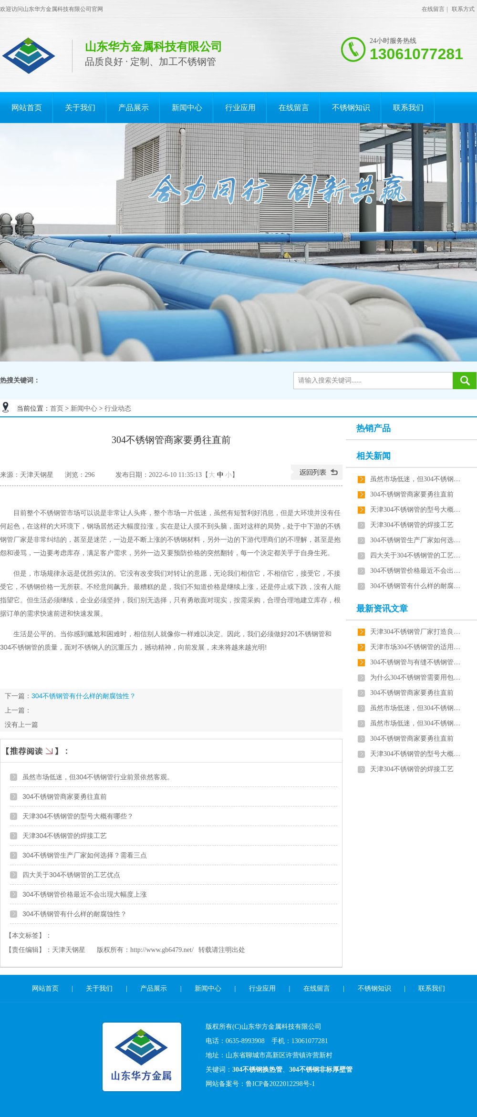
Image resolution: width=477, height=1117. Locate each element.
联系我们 (408, 107)
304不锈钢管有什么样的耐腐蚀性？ (83, 696)
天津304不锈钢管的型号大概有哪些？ (78, 816)
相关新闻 (373, 456)
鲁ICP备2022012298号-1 (280, 1083)
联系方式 (463, 9)
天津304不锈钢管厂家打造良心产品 (415, 631)
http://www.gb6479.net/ (162, 949)
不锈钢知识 (351, 107)
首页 (56, 408)
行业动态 (117, 408)
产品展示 (133, 107)
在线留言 (433, 9)
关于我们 (80, 107)
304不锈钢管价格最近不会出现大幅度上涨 (84, 894)
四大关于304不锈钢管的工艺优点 (71, 875)
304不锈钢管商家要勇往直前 (64, 796)
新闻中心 (187, 107)
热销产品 (373, 428)
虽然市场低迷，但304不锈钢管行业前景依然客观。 (98, 777)
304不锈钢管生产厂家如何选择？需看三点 (84, 855)
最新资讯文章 (382, 608)
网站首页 (26, 107)
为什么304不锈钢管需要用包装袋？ (415, 677)
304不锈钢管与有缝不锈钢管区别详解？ (415, 662)
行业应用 (240, 107)
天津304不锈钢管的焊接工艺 (64, 835)
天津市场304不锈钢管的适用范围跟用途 (415, 647)
